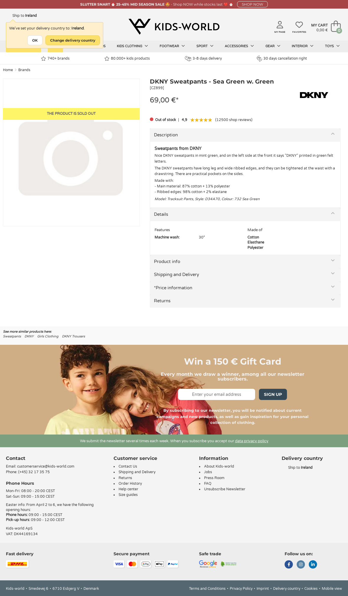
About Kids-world (219, 466)
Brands (24, 70)
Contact (15, 458)
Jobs (208, 472)
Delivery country (286, 589)
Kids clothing (132, 46)
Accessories (239, 46)
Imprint (263, 589)
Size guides (128, 495)
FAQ (207, 483)
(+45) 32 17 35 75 (34, 472)
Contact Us (128, 466)
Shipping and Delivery (176, 274)
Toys (332, 46)
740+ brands (55, 58)
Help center (128, 489)
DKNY (29, 336)
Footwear (172, 46)
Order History (130, 483)
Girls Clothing (47, 336)
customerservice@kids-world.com (45, 466)
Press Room (214, 478)
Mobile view (332, 589)
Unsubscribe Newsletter (224, 489)
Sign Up (273, 394)
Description (166, 135)
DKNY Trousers (73, 336)
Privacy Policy (241, 589)
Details (161, 214)
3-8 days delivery (203, 58)
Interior (302, 46)
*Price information (173, 287)
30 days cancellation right (282, 58)
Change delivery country (72, 40)
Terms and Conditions (207, 589)
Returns (162, 300)
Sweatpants (12, 336)
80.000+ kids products (127, 58)
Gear (272, 46)
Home (8, 70)
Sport (205, 46)
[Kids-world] (174, 27)
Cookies (311, 589)
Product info (167, 261)
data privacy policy (251, 441)
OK (35, 40)
